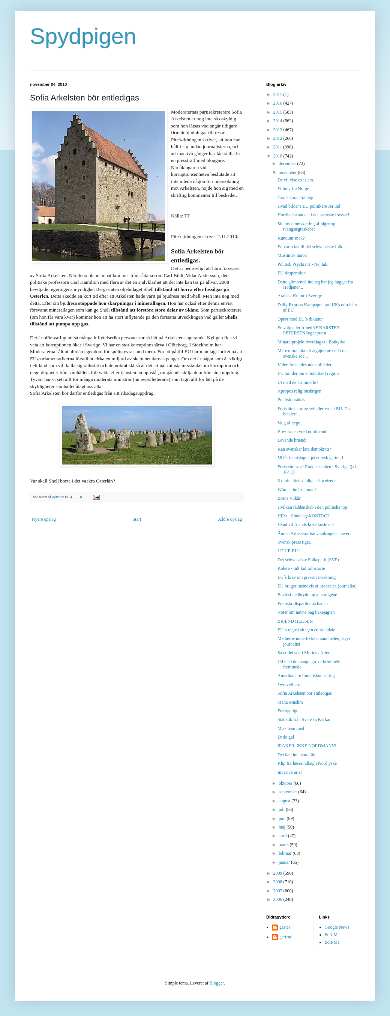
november (288, 172)
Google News (337, 927)
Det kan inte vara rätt (296, 754)
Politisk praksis (291, 399)
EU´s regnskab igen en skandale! (307, 629)
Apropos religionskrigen (299, 391)
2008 (278, 881)
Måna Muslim (290, 702)
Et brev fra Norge (293, 188)
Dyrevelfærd (289, 684)
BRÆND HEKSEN (295, 621)
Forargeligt (287, 710)
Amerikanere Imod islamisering (306, 675)
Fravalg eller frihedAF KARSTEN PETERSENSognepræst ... (309, 330)
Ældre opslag (230, 519)
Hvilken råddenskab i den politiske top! (313, 507)
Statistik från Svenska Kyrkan (305, 719)
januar (285, 862)
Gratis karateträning (296, 197)
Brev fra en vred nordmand (302, 431)
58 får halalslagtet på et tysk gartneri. (311, 457)
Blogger (217, 983)
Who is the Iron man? (297, 489)
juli (282, 809)
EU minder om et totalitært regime (309, 373)
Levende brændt (292, 440)
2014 (278, 120)
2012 (278, 138)
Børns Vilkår (289, 498)
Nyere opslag (44, 519)
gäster (284, 927)
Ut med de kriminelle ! (298, 382)
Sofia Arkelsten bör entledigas (305, 693)
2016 (278, 103)
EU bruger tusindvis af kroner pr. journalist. (317, 586)
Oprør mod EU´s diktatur (300, 319)
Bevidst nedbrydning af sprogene (307, 594)
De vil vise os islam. (296, 180)
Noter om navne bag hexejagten (306, 612)
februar (286, 853)
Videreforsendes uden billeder (305, 364)
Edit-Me (332, 934)
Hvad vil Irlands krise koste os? (306, 524)
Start (137, 519)
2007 (278, 890)
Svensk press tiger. (294, 542)
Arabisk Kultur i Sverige (300, 295)
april (283, 835)
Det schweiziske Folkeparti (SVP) (308, 559)
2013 (278, 129)
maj (282, 827)
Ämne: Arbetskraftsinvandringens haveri (314, 533)
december (288, 163)
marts (284, 844)
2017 (278, 94)
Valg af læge (289, 423)
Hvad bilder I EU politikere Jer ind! (310, 206)
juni (283, 818)
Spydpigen (83, 36)
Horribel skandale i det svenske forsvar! (314, 214)
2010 (278, 156)
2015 (278, 112)
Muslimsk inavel (293, 255)
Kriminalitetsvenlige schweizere (307, 480)
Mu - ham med (291, 728)
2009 (278, 873)
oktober (286, 783)
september (288, 791)
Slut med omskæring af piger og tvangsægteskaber (306, 226)
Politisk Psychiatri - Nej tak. (303, 264)
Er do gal (286, 737)
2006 (278, 899)
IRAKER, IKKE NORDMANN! (307, 745)
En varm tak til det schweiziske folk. (311, 246)
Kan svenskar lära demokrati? (304, 449)
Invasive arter (290, 772)
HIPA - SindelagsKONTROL (304, 515)
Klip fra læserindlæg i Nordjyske (307, 763)
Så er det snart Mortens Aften (304, 652)
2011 (278, 147)
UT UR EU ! (289, 550)
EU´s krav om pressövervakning (307, 577)
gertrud (285, 937)
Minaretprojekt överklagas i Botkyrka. (312, 342)
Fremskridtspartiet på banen (303, 603)
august (285, 800)
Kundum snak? (291, 238)
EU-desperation (292, 273)
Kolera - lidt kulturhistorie (301, 568)
